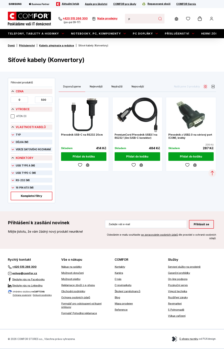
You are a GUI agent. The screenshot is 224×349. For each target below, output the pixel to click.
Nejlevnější (96, 86)
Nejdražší (116, 86)
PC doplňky (143, 33)
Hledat (160, 18)
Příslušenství (177, 33)
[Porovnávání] (87, 164)
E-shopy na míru (189, 338)
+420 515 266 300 (75, 18)
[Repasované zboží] (156, 4)
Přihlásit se (201, 224)
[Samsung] (15, 4)
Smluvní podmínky (42, 295)
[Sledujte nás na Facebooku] (32, 279)
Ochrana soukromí (22, 295)
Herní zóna (210, 33)
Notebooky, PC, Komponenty (96, 33)
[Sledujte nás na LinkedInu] (32, 285)
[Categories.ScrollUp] (212, 173)
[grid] (205, 87)
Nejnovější (137, 86)
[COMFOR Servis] (186, 4)
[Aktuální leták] (67, 4)
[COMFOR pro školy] (124, 4)
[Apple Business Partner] (39, 4)
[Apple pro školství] (96, 4)
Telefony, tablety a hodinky (33, 33)
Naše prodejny (107, 18)
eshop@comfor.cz (24, 273)
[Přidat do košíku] (84, 156)
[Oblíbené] (80, 164)
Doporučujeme (72, 86)
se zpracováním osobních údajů (159, 234)
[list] (213, 87)
